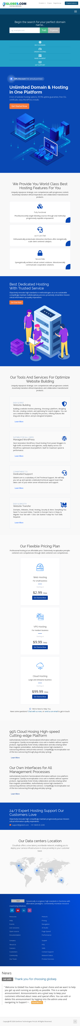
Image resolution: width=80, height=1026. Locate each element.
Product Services (48, 959)
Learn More (19, 422)
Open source (14, 931)
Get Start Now (16, 302)
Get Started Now (19, 106)
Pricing (44, 920)
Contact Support (48, 952)
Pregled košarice (71, 3)
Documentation (15, 935)
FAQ (43, 944)
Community (13, 955)
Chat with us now (35, 711)
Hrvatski (42, 3)
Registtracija (57, 3)
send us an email (51, 711)
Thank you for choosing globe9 (35, 979)
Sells (43, 948)
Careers (12, 948)
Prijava (49, 3)
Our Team (13, 959)
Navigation (46, 924)
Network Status (47, 955)
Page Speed (46, 931)
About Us (12, 944)
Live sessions (14, 928)
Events (11, 924)
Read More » (37, 1002)
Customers (13, 952)
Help (11, 920)
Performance (46, 935)
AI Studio (45, 928)
